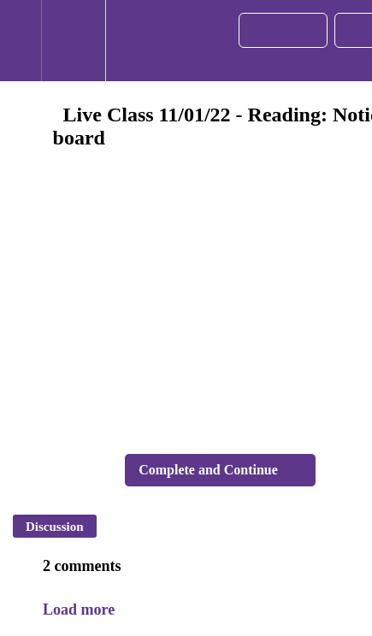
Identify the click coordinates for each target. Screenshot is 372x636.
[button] (20, 40)
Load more (79, 609)
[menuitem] (73, 40)
